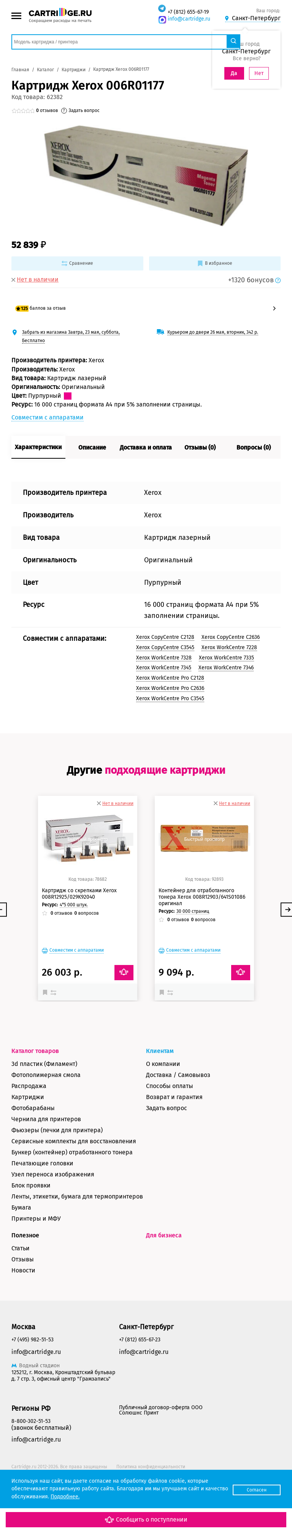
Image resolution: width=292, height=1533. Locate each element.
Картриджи (27, 1137)
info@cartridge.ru (189, 19)
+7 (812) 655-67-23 (139, 1380)
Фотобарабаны (33, 1148)
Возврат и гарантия (174, 1137)
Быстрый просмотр (87, 880)
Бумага (21, 1248)
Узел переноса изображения (52, 1215)
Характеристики (38, 447)
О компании (163, 1104)
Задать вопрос (166, 1148)
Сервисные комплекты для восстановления (73, 1182)
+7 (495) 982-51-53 (32, 1380)
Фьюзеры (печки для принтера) (57, 1171)
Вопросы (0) (253, 447)
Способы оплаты (169, 1126)
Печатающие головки (42, 1204)
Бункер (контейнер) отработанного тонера (72, 1193)
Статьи (20, 1289)
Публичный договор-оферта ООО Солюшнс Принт (161, 1451)
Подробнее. (89, 1496)
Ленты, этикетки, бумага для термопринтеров (77, 1237)
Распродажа (28, 1126)
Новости (23, 1311)
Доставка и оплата (146, 447)
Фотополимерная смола (46, 1115)
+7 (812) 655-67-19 (188, 12)
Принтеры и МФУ (36, 1259)
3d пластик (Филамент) (44, 1104)
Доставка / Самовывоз (178, 1115)
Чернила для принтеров (46, 1159)
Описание (92, 447)
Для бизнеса (164, 1276)
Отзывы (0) (200, 447)
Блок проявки (31, 1226)
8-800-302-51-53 (31, 1462)
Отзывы (22, 1300)
